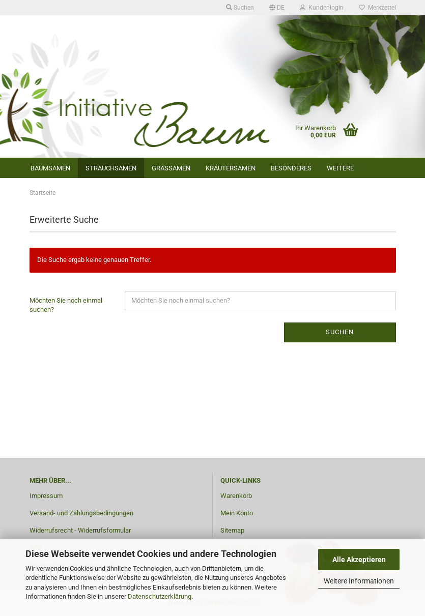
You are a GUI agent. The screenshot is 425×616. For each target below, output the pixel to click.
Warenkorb (236, 496)
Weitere (340, 168)
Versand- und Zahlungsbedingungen (81, 513)
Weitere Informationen (359, 581)
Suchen (240, 7)
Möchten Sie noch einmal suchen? (66, 305)
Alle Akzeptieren (359, 559)
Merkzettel (377, 7)
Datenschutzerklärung (159, 596)
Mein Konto (236, 513)
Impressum (46, 496)
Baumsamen (50, 168)
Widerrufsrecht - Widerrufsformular (80, 530)
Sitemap (232, 530)
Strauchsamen (111, 168)
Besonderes (291, 168)
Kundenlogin (322, 7)
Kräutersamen (231, 168)
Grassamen (171, 168)
